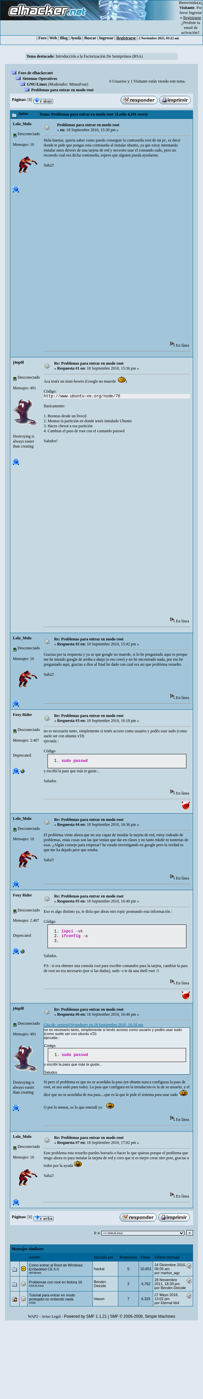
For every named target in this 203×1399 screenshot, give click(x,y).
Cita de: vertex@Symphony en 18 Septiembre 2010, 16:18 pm (93, 1027)
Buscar (90, 38)
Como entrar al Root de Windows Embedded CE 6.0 (56, 1270)
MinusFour (78, 84)
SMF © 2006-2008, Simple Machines (142, 1319)
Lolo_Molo (22, 124)
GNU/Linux (37, 84)
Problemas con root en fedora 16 (55, 1285)
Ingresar (195, 12)
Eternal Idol (170, 1306)
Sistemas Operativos (40, 78)
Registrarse (126, 38)
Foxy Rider (22, 714)
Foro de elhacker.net (35, 73)
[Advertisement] (87, 257)
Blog (63, 38)
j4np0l (18, 362)
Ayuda (75, 38)
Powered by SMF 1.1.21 (85, 1319)
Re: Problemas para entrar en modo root (89, 363)
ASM (32, 1306)
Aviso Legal (50, 1319)
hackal (99, 1272)
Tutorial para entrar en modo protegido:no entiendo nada (52, 1300)
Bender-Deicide (100, 1287)
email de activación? (190, 30)
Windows (35, 1276)
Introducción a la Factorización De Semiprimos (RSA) (99, 56)
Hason (99, 1302)
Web (53, 38)
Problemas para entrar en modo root (62, 90)
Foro (43, 38)
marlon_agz (170, 1276)
